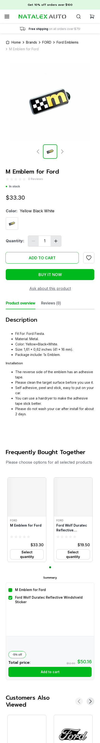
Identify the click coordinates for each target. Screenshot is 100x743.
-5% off (17, 654)
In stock (13, 186)
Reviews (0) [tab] (51, 303)
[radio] (7, 179)
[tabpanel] (50, 364)
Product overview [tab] (20, 303)
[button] (26, 519)
